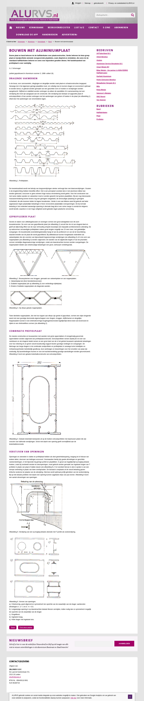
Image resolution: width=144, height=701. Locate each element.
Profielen (100, 119)
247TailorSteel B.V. (104, 53)
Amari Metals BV (103, 67)
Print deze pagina (26, 627)
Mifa (98, 86)
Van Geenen (101, 100)
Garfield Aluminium (104, 76)
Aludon (99, 60)
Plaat (98, 116)
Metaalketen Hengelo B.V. (106, 83)
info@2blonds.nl (15, 677)
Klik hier (73, 699)
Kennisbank (41, 41)
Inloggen (78, 3)
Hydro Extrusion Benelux (106, 80)
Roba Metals (101, 90)
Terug (13, 627)
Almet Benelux (102, 57)
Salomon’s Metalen (104, 93)
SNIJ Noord (101, 97)
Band (50, 41)
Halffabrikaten (102, 112)
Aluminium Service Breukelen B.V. (110, 64)
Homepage (21, 41)
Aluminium (31, 41)
